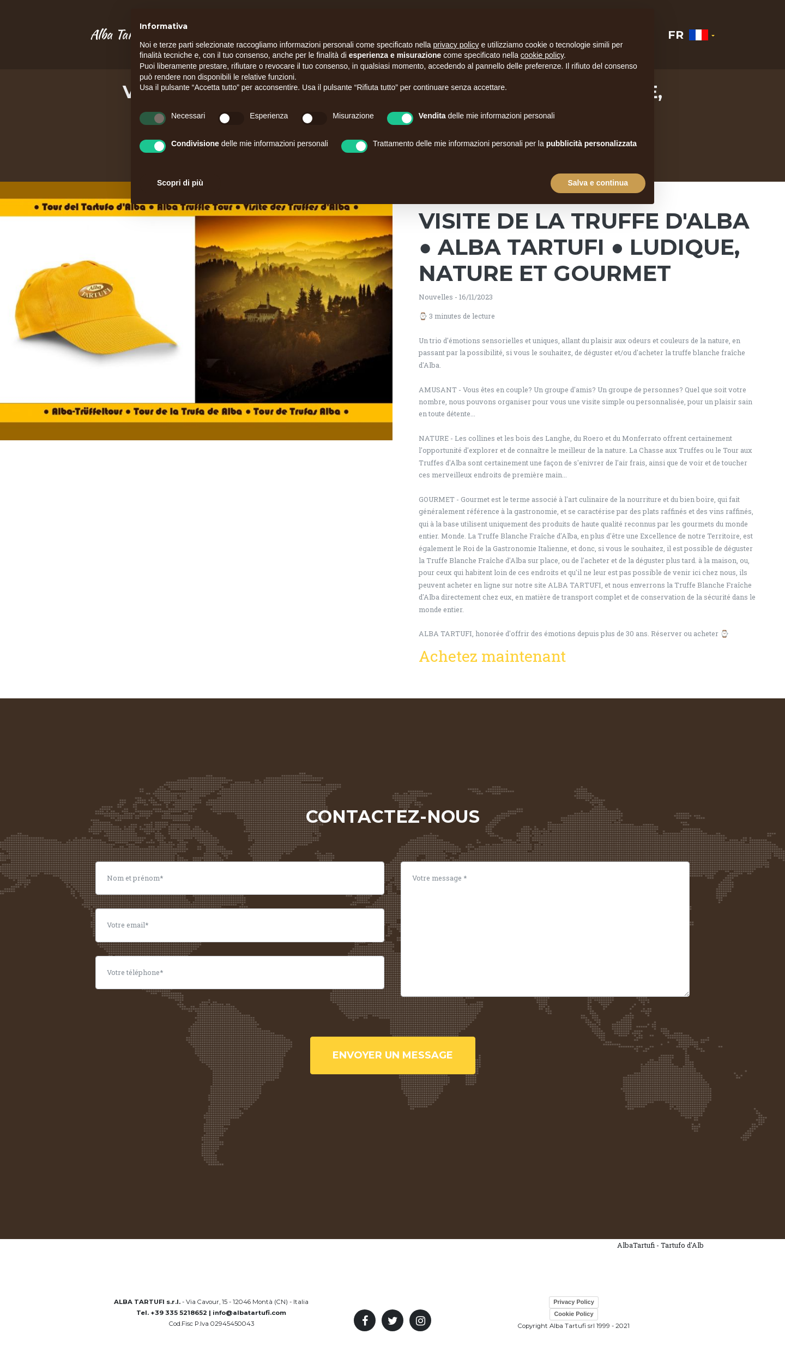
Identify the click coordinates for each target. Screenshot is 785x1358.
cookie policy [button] (542, 55)
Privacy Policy (573, 1302)
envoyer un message (393, 1055)
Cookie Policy (573, 1314)
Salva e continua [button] (598, 182)
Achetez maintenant (492, 656)
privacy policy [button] (456, 44)
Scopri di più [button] (180, 182)
